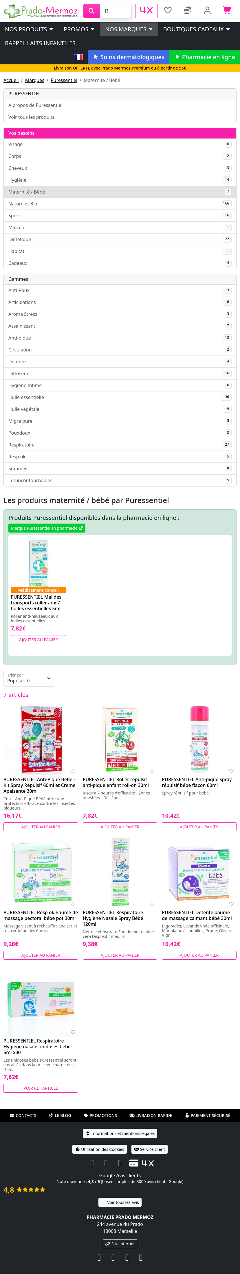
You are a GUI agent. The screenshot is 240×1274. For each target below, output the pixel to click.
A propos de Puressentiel (35, 105)
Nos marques (129, 29)
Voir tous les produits (31, 117)
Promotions (100, 1115)
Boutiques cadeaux (197, 29)
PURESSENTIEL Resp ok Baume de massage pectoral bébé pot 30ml (40, 915)
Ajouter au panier (38, 639)
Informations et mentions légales (120, 1133)
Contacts (23, 1115)
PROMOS (79, 29)
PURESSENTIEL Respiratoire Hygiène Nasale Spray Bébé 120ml (113, 918)
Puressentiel (64, 80)
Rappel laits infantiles (40, 43)
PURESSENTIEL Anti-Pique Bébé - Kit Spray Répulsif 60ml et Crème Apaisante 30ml (39, 785)
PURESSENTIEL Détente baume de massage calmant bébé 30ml (197, 915)
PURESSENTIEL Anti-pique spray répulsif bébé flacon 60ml (197, 782)
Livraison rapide (150, 1115)
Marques (34, 80)
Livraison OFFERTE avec (120, 68)
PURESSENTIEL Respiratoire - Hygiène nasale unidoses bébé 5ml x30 (37, 1047)
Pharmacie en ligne (204, 57)
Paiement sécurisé (207, 1115)
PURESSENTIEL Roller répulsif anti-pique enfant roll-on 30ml (116, 782)
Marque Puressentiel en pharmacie (47, 528)
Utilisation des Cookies (99, 1149)
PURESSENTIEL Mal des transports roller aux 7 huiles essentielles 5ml (36, 603)
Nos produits (29, 29)
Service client (149, 1149)
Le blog (60, 1115)
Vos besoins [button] (21, 133)
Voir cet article (41, 1088)
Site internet (120, 1243)
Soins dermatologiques (128, 57)
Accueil (11, 80)
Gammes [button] (18, 279)
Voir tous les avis (120, 1202)
